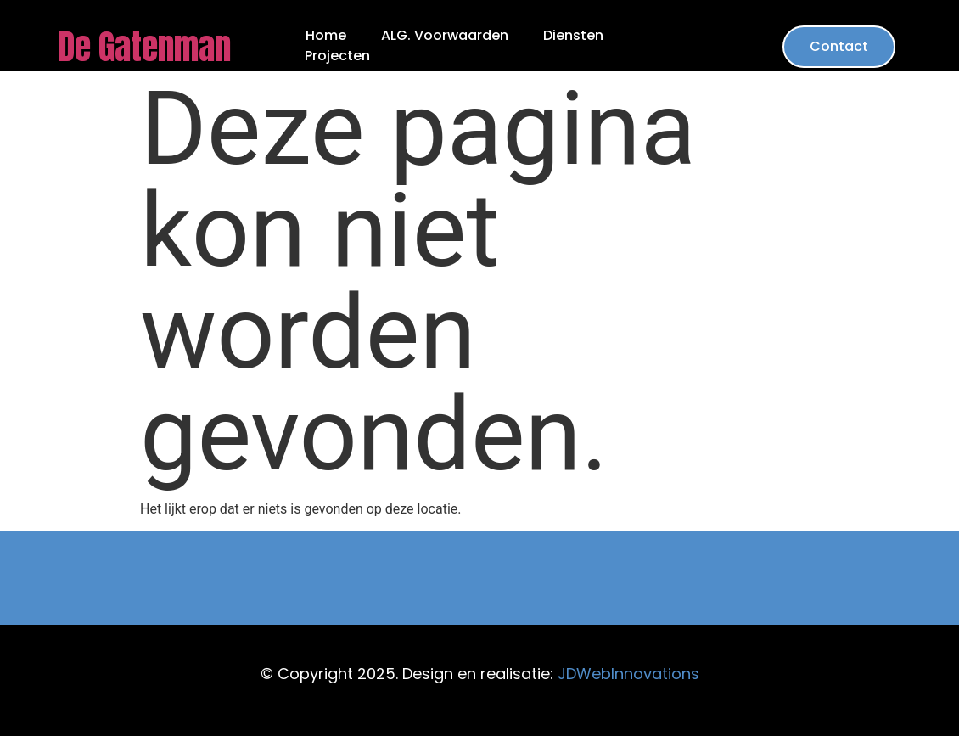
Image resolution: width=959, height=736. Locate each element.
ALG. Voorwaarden (444, 35)
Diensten (573, 35)
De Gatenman (144, 46)
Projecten (337, 56)
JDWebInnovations (628, 673)
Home (326, 35)
